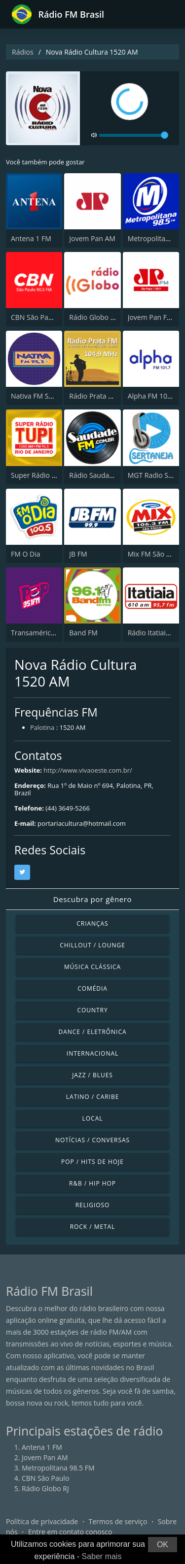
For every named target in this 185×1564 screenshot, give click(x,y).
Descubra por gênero (92, 899)
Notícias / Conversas (92, 1140)
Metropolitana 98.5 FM (58, 1467)
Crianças (92, 923)
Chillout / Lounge (92, 945)
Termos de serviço (118, 1521)
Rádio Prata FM (93, 396)
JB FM (78, 554)
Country (92, 1010)
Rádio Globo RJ (92, 317)
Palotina (42, 727)
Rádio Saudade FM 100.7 (108, 475)
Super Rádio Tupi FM (44, 475)
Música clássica (92, 967)
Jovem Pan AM (92, 238)
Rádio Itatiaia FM (154, 632)
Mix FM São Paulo (156, 554)
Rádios (23, 52)
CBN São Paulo (34, 317)
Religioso (92, 1205)
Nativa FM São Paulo (43, 396)
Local (92, 1118)
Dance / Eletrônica (93, 1032)
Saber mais (102, 1556)
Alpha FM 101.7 (152, 396)
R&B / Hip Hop (92, 1183)
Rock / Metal (92, 1226)
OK (162, 1544)
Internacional (92, 1053)
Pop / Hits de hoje (92, 1161)
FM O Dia (25, 554)
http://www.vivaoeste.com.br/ (87, 770)
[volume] (133, 135)
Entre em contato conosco (70, 1531)
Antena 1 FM (31, 238)
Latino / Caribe (92, 1097)
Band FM (83, 632)
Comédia (92, 988)
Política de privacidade (42, 1521)
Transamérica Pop (40, 632)
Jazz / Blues (92, 1075)
